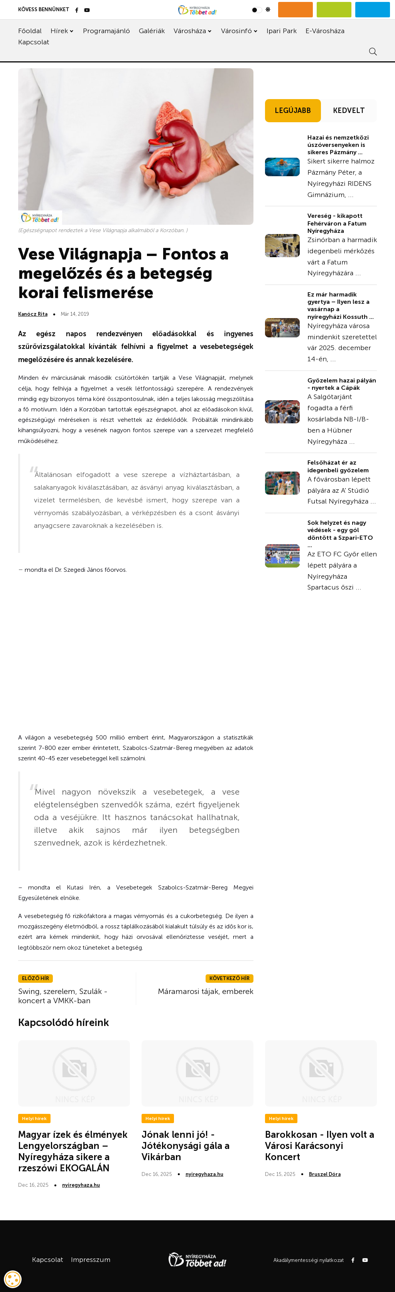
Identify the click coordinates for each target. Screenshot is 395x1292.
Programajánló (106, 31)
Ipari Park (282, 31)
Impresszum (90, 1259)
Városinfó (236, 31)
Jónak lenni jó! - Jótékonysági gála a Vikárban (186, 1145)
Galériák (152, 31)
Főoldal (30, 31)
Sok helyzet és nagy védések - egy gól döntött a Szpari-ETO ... (340, 534)
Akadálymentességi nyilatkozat (308, 1260)
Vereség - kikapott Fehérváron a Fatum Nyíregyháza (336, 223)
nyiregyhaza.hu (81, 1185)
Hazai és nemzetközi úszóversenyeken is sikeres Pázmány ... (338, 145)
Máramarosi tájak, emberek (205, 991)
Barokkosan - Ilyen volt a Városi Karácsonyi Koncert (319, 1145)
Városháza (190, 31)
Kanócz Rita (32, 314)
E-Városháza (325, 31)
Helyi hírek (34, 1118)
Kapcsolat (33, 42)
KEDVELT (349, 110)
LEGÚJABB (293, 110)
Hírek (59, 31)
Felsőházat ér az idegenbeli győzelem (338, 466)
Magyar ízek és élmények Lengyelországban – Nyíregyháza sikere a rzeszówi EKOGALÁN (73, 1151)
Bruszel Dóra (325, 1174)
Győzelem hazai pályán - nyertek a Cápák (341, 384)
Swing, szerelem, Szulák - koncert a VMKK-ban (63, 996)
